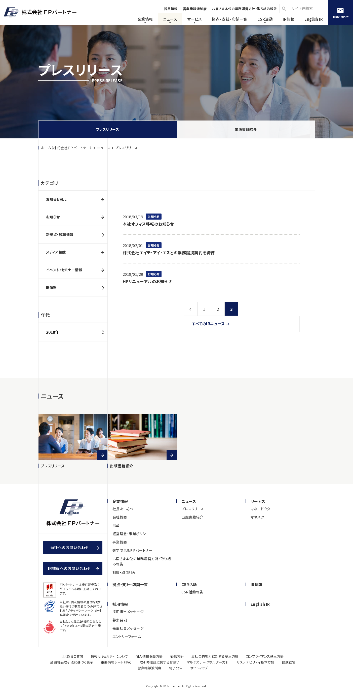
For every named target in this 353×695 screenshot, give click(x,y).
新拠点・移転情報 (59, 234)
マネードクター (262, 508)
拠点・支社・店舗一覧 (130, 584)
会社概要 (119, 517)
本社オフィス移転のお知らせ (148, 224)
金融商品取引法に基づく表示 (71, 662)
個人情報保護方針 (149, 656)
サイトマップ (199, 668)
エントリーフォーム (126, 636)
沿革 (116, 525)
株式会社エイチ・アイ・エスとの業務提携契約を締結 (169, 253)
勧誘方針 (177, 656)
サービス (194, 19)
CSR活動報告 (192, 591)
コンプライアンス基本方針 (265, 656)
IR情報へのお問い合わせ (69, 568)
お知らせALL (56, 199)
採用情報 (120, 604)
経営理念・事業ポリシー (131, 533)
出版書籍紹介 (246, 129)
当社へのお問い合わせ (71, 547)
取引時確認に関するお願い (159, 662)
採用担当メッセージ (128, 611)
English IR (313, 19)
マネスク (257, 517)
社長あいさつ (122, 508)
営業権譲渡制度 (150, 668)
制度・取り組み (124, 572)
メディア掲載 (56, 252)
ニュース (170, 19)
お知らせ (53, 216)
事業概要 (119, 542)
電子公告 (176, 668)
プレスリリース (107, 129)
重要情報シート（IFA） (116, 662)
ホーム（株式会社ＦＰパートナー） (66, 147)
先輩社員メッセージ (128, 628)
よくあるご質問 (72, 656)
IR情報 (288, 19)
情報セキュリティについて (109, 656)
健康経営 (288, 662)
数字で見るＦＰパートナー (132, 550)
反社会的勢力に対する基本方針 (215, 656)
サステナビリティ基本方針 (255, 662)
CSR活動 (265, 19)
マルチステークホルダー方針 (208, 662)
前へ (190, 309)
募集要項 (119, 619)
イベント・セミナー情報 (64, 269)
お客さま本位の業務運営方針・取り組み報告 (141, 561)
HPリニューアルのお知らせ (147, 281)
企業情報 (145, 19)
